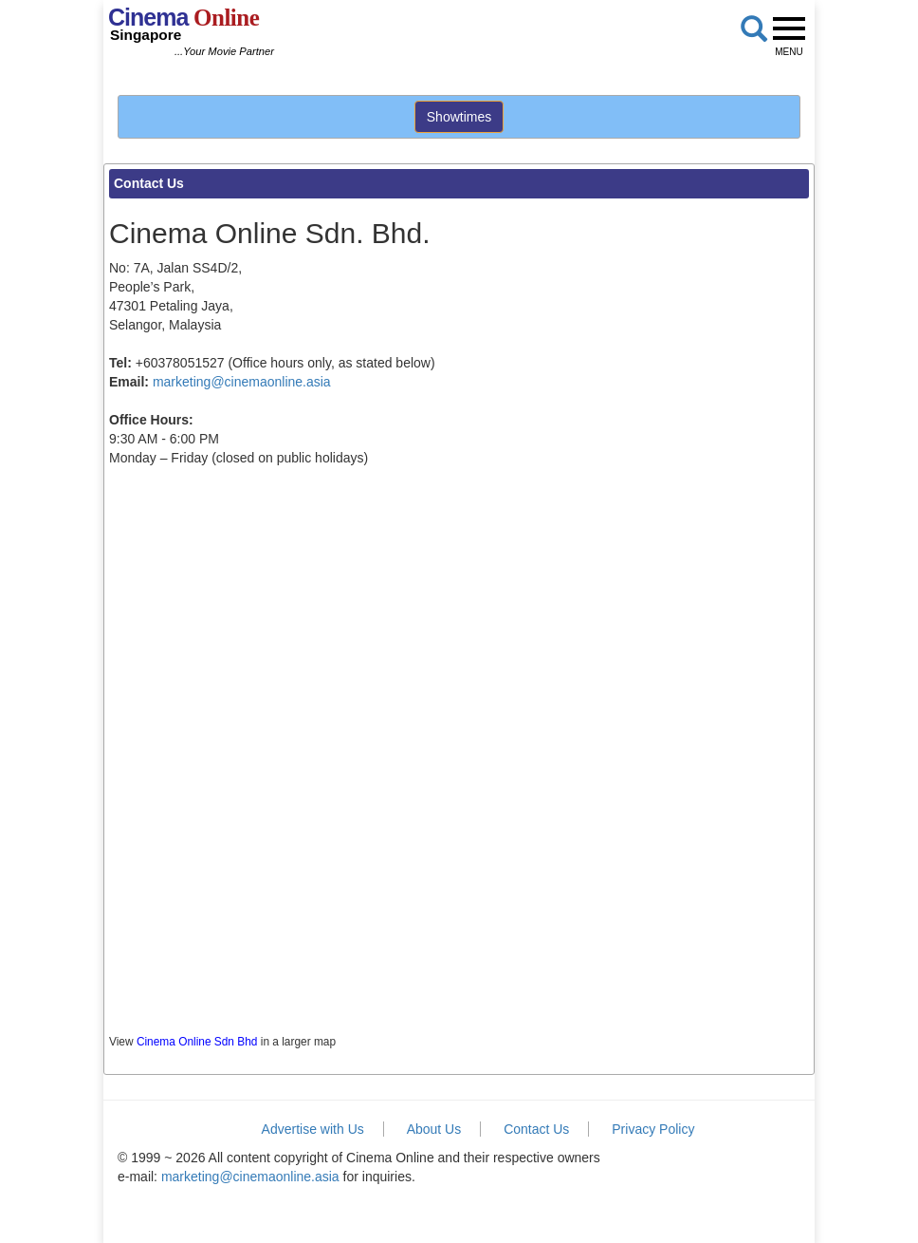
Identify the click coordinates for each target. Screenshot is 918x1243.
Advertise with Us (313, 1129)
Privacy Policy (653, 1129)
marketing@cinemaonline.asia (242, 381)
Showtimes (459, 116)
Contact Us (536, 1129)
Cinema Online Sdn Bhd (197, 1041)
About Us (434, 1129)
